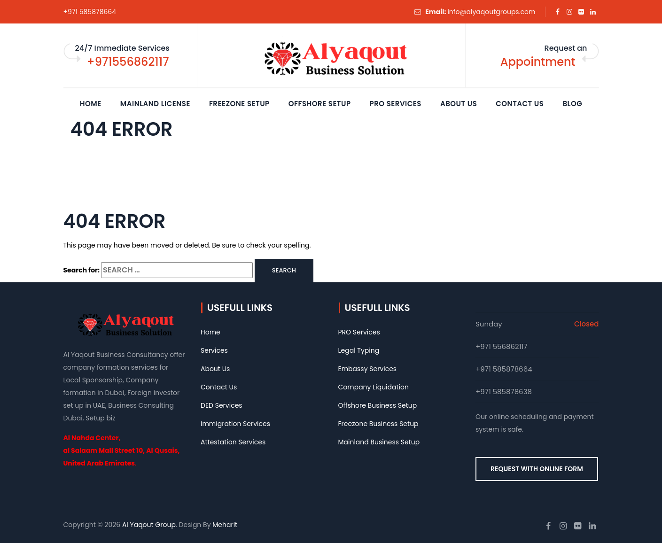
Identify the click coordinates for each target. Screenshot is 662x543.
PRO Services (395, 104)
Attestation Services (233, 442)
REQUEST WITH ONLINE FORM (537, 468)
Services (214, 350)
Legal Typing (359, 350)
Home (90, 104)
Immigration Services (235, 423)
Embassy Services (367, 368)
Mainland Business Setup (379, 442)
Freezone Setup (239, 104)
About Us (458, 104)
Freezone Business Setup (378, 423)
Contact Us (520, 104)
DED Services (221, 405)
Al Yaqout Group (149, 524)
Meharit (224, 524)
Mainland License (155, 104)
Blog (572, 104)
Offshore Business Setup (377, 405)
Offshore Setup (319, 104)
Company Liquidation (373, 387)
